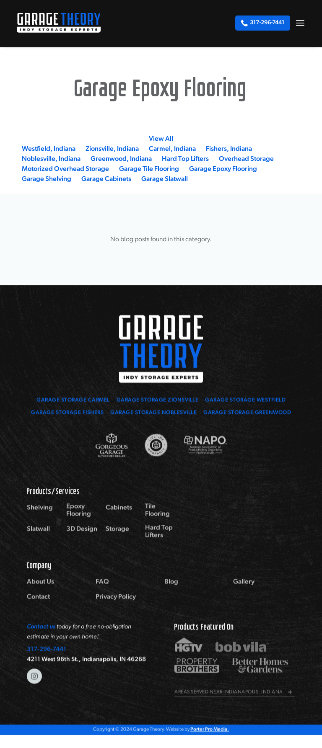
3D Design (81, 536)
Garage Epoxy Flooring (223, 169)
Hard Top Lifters (185, 159)
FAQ (102, 589)
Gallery (243, 589)
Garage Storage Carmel (73, 401)
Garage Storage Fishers (67, 413)
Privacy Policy (116, 604)
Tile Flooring (157, 518)
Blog (171, 589)
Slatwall (38, 536)
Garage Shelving (46, 179)
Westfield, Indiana (48, 149)
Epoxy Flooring (78, 518)
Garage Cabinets (106, 179)
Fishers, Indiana (229, 149)
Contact (38, 604)
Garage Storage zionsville (158, 401)
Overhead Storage (246, 159)
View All (161, 139)
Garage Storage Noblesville (153, 413)
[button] (300, 23)
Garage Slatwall (164, 179)
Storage (117, 536)
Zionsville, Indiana (112, 149)
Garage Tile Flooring (149, 169)
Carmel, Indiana (172, 149)
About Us (40, 589)
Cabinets (119, 515)
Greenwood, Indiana (121, 159)
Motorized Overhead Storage (65, 169)
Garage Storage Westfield (245, 401)
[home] (59, 23)
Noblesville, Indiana (51, 159)
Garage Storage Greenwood (247, 413)
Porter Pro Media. (209, 730)
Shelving (40, 515)
